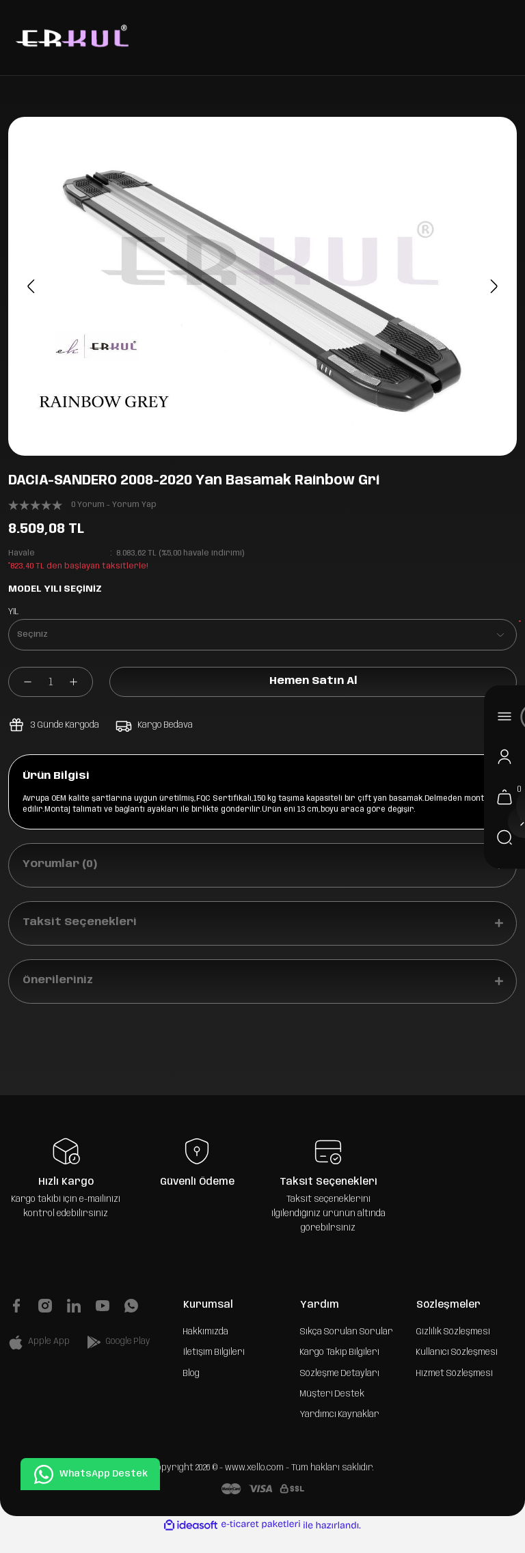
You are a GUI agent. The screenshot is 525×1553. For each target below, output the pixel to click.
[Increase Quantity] (80, 682)
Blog (191, 1391)
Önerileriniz (60, 997)
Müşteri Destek (332, 1411)
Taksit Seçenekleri (81, 934)
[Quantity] (50, 682)
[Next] (490, 286)
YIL (13, 611)
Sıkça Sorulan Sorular (346, 1349)
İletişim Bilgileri (214, 1370)
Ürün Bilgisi (58, 777)
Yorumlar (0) (62, 871)
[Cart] (504, 797)
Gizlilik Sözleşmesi (453, 1349)
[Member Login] (504, 756)
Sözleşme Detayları (339, 1391)
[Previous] (34, 286)
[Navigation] (504, 716)
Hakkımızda (205, 1349)
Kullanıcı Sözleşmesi (457, 1370)
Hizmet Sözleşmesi (454, 1391)
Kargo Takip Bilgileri (339, 1370)
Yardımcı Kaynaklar (339, 1432)
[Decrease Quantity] (20, 682)
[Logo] (70, 37)
